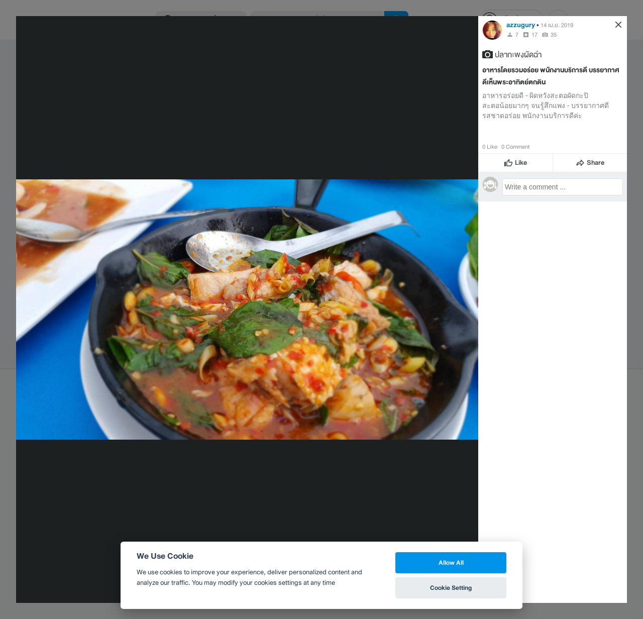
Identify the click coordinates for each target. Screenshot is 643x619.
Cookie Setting (451, 587)
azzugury (520, 25)
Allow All (451, 562)
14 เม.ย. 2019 (557, 25)
